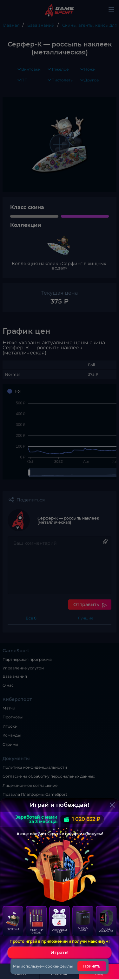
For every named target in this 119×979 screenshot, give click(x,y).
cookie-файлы (59, 966)
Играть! (60, 952)
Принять (92, 966)
